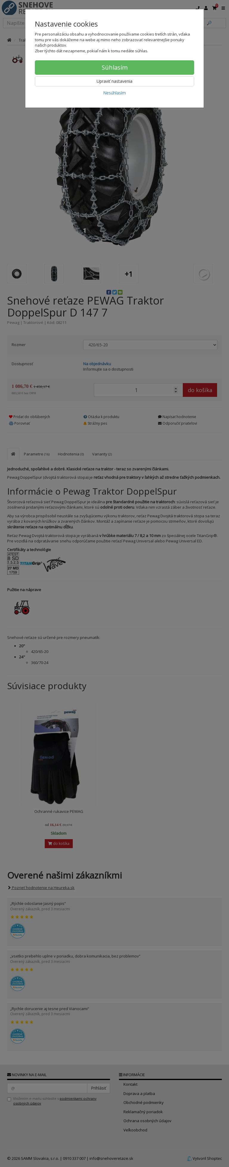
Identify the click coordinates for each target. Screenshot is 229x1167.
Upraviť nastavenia (114, 81)
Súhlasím (115, 67)
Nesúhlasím (114, 93)
